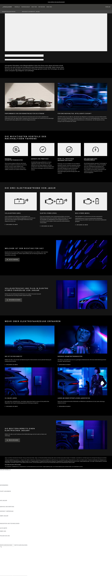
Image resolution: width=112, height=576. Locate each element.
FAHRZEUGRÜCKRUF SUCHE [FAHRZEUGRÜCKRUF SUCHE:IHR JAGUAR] (8, 505)
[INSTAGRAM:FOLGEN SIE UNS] (4, 537)
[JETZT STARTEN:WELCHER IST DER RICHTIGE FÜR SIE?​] (12, 260)
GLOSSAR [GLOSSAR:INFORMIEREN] (3, 488)
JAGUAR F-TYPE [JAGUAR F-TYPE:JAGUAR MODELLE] (4, 476)
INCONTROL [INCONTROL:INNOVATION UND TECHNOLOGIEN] (3, 526)
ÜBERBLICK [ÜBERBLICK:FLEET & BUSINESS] (3, 492)
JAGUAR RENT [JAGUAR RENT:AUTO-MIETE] (4, 529)
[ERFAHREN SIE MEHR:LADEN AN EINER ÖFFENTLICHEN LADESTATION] (64, 406)
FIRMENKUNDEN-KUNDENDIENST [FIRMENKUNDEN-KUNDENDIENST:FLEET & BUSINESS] (9, 497)
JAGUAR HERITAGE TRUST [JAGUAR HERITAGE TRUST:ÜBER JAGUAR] (7, 522)
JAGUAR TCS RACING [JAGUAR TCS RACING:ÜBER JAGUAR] (6, 520)
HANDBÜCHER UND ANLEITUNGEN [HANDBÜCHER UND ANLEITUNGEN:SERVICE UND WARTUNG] (9, 508)
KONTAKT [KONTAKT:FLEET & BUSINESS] (2, 499)
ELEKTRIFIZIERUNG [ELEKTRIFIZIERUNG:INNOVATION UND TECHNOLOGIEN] (5, 525)
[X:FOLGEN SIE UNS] (1, 543)
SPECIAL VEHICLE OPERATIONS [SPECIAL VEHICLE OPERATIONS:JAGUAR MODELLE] (9, 480)
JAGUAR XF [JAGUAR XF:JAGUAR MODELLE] (3, 479)
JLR (1, 532)
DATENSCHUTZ (4, 554)
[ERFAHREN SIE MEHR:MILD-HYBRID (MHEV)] (81, 225)
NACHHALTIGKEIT (5, 534)
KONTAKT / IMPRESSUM (6, 550)
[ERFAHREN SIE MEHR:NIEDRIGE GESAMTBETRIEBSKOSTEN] (64, 364)
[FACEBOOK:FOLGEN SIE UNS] (4, 542)
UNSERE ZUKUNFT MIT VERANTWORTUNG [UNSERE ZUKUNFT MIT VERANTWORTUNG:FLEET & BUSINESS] (12, 496)
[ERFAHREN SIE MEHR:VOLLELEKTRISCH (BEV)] (11, 224)
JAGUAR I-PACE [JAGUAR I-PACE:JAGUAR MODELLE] (4, 474)
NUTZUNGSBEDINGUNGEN (7, 553)
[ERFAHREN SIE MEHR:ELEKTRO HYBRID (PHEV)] (46, 226)
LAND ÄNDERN (4, 548)
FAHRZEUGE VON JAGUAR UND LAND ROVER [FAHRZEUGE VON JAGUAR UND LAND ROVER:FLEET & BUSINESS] (13, 494)
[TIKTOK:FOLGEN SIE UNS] (2, 538)
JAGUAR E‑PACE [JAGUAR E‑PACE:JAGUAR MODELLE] (4, 473)
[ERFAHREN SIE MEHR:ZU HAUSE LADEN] (11, 406)
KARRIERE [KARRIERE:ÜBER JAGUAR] (3, 519)
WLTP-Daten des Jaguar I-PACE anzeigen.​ (13, 464)
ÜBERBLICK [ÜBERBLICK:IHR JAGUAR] (3, 502)
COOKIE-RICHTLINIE (5, 556)
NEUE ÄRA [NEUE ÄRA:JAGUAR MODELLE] (3, 483)
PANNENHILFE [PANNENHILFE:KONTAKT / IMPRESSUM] (4, 512)
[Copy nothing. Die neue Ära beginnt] (56, 2)
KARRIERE (3, 551)
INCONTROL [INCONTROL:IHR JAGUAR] (3, 503)
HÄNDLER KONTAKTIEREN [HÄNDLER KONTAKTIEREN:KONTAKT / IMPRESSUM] (7, 514)
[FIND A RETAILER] (106, 7)
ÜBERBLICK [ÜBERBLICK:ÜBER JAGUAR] (3, 517)
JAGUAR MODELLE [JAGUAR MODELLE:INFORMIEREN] (5, 486)
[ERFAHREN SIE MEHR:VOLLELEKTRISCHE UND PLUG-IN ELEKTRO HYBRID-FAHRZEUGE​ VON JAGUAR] (13, 300)
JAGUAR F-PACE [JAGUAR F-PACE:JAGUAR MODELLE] (4, 471)
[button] (17, 7)
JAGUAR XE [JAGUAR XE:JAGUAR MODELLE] (3, 477)
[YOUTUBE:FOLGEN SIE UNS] (3, 540)
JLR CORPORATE (5, 559)
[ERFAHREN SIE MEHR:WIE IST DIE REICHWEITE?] (11, 364)
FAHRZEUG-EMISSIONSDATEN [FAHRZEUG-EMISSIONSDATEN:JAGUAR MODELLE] (8, 482)
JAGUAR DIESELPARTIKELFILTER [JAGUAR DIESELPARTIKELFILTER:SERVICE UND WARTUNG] (9, 509)
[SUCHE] (1, 547)
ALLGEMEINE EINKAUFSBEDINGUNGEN (11, 557)
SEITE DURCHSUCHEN (21, 545)
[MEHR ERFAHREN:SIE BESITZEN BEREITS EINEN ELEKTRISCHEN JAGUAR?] (12, 440)
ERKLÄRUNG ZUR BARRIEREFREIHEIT (10, 560)
